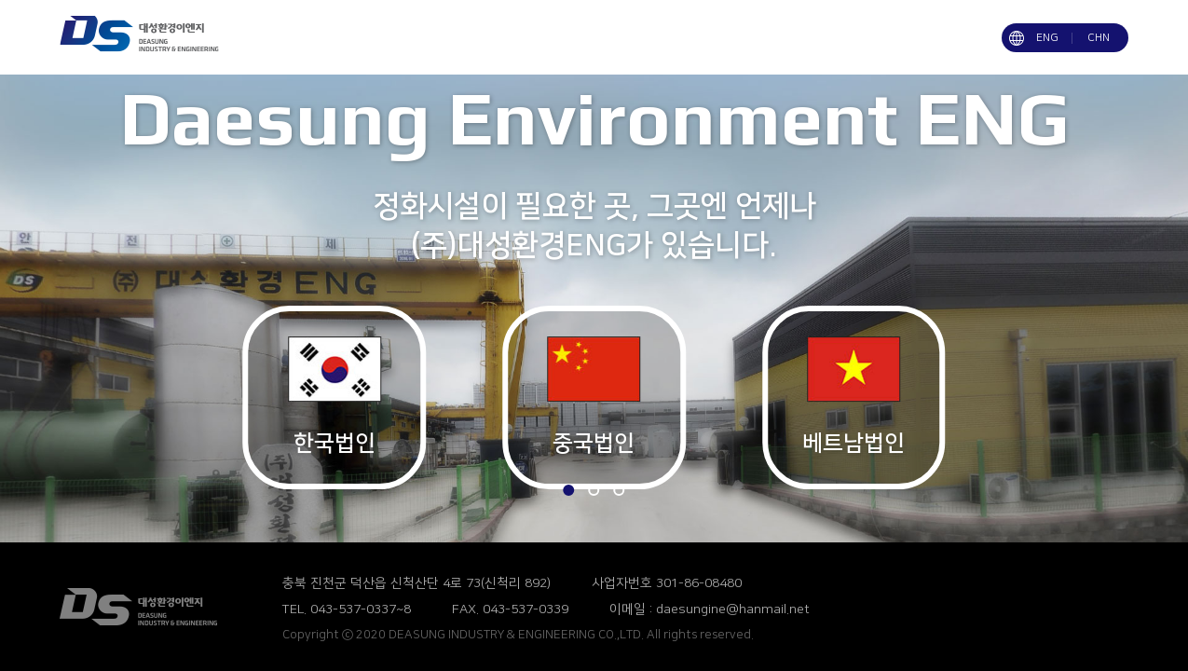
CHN (1098, 38)
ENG (1047, 38)
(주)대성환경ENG (155, 606)
